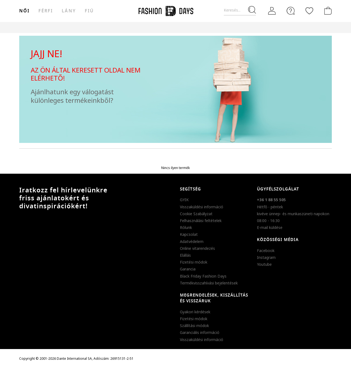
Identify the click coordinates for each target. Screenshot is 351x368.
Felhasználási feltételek (201, 220)
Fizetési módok (193, 262)
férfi (45, 11)
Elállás (185, 255)
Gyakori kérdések (195, 311)
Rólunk (186, 227)
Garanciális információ (199, 332)
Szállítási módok (194, 325)
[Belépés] (272, 11)
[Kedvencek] (309, 10)
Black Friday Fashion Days (203, 276)
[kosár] (327, 10)
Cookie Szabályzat (196, 213)
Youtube (264, 264)
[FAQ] (291, 10)
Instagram (266, 257)
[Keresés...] (240, 10)
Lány (69, 11)
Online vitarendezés (197, 248)
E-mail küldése (269, 227)
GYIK (184, 199)
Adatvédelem (191, 241)
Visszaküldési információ (201, 206)
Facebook (265, 250)
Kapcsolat (189, 234)
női (24, 11)
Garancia (188, 269)
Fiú (89, 11)
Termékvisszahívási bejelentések (209, 283)
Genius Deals (206, 27)
